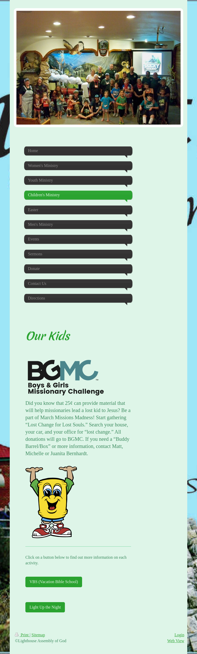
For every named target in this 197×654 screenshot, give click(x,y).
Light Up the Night (45, 607)
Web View (175, 641)
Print (22, 635)
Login (179, 635)
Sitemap (38, 635)
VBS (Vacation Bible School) (53, 582)
